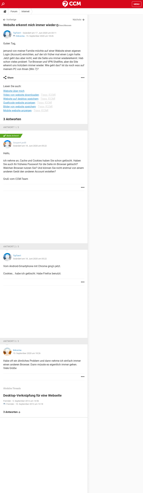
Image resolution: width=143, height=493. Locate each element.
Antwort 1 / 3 (11, 127)
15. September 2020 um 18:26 (39, 36)
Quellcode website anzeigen (19, 102)
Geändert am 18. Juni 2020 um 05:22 (30, 146)
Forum (14, 11)
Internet (26, 11)
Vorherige (11, 19)
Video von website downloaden (21, 94)
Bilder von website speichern (19, 106)
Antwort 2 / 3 (11, 246)
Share (10, 77)
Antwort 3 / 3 (11, 341)
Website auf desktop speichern (20, 98)
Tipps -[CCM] (48, 94)
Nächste (77, 19)
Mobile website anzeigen (17, 110)
